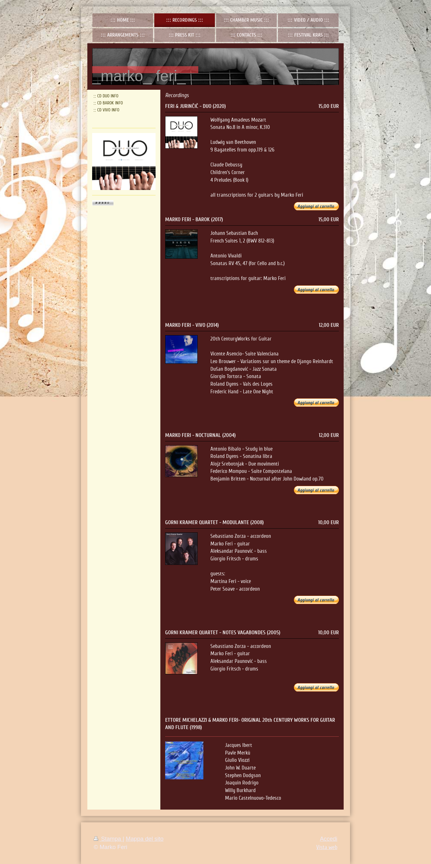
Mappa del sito (145, 839)
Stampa (108, 839)
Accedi (328, 839)
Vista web (326, 847)
